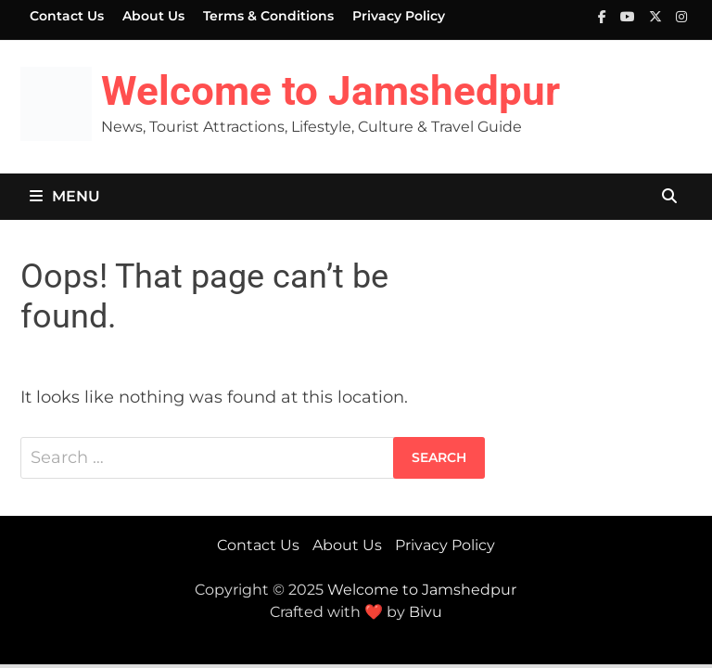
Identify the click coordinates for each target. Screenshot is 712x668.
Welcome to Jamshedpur (330, 91)
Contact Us (67, 15)
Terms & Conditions (268, 15)
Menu (65, 196)
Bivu (425, 612)
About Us (153, 15)
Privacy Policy (398, 15)
